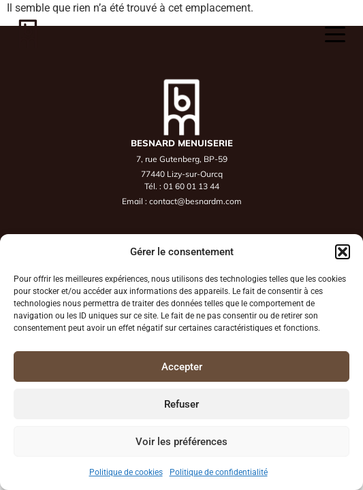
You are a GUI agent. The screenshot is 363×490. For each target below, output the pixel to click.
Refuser (181, 404)
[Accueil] (27, 34)
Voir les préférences (181, 442)
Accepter (181, 367)
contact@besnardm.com (195, 201)
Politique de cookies (126, 472)
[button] (342, 252)
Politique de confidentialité (219, 472)
